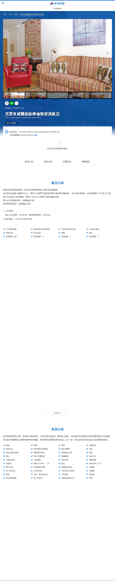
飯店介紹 (29, 162)
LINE (11, 103)
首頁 (5, 14)
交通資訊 (67, 162)
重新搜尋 (57, 8)
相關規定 (86, 162)
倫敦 (16, 14)
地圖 (35, 135)
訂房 (10, 14)
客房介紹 (48, 162)
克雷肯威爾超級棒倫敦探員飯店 (32, 14)
